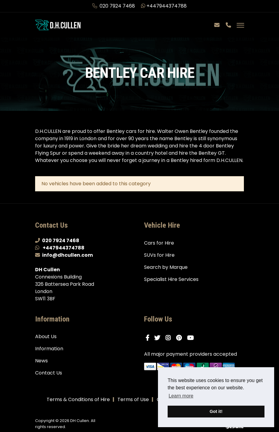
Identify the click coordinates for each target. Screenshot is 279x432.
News (41, 360)
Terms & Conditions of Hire (78, 399)
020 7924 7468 (114, 5)
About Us (46, 336)
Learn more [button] (181, 395)
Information (49, 348)
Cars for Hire (159, 242)
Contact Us (48, 372)
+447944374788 (164, 5)
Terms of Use (133, 399)
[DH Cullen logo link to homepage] (57, 24)
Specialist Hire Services (171, 279)
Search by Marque (166, 267)
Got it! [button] (216, 411)
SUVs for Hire (159, 255)
